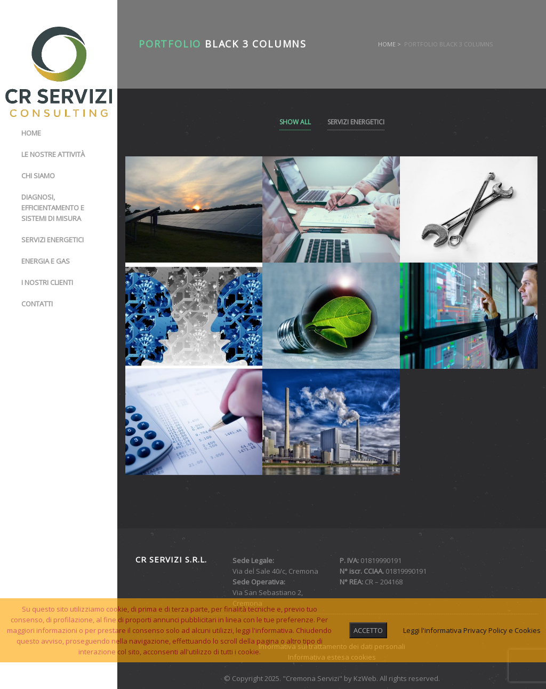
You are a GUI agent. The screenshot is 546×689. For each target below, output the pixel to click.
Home (31, 133)
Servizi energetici (52, 239)
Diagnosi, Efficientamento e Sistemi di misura (52, 207)
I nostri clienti (47, 282)
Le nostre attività (53, 154)
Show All (295, 121)
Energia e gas (45, 261)
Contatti (37, 303)
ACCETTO (368, 630)
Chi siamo (38, 175)
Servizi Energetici (355, 121)
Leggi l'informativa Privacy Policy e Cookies (472, 630)
